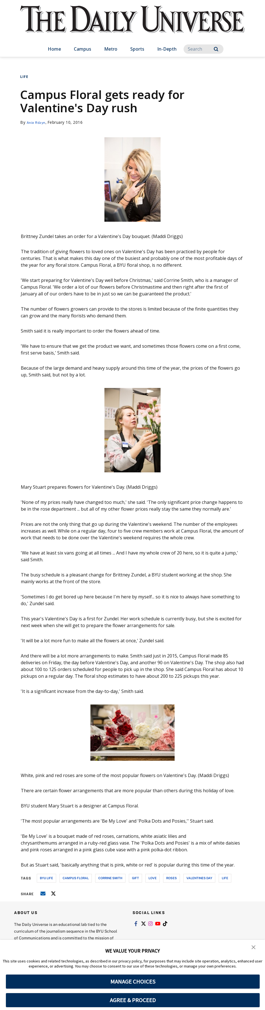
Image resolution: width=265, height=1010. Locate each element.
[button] (254, 948)
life (225, 878)
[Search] (203, 49)
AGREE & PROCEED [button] (133, 1000)
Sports (137, 49)
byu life (46, 878)
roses (171, 878)
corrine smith (110, 878)
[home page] (132, 25)
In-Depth (167, 49)
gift (135, 878)
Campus (82, 49)
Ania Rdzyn (38, 122)
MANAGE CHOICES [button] (133, 982)
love (153, 878)
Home (54, 49)
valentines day (199, 878)
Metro (110, 49)
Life (24, 76)
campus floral (76, 878)
